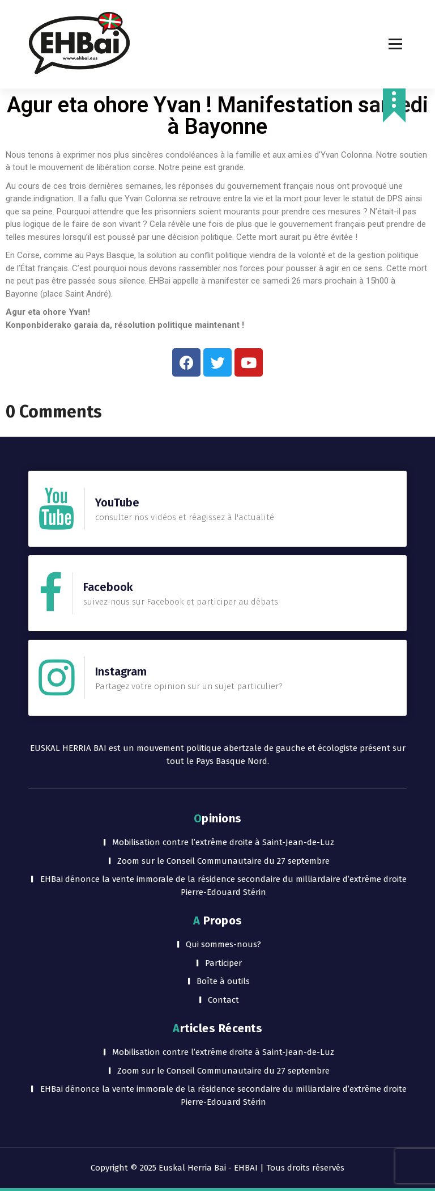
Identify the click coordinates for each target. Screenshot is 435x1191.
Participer (223, 963)
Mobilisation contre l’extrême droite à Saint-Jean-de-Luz (223, 842)
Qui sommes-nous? (223, 944)
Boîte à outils (223, 981)
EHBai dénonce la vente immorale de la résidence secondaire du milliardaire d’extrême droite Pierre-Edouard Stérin (223, 885)
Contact (223, 1000)
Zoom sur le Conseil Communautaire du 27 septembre (223, 861)
